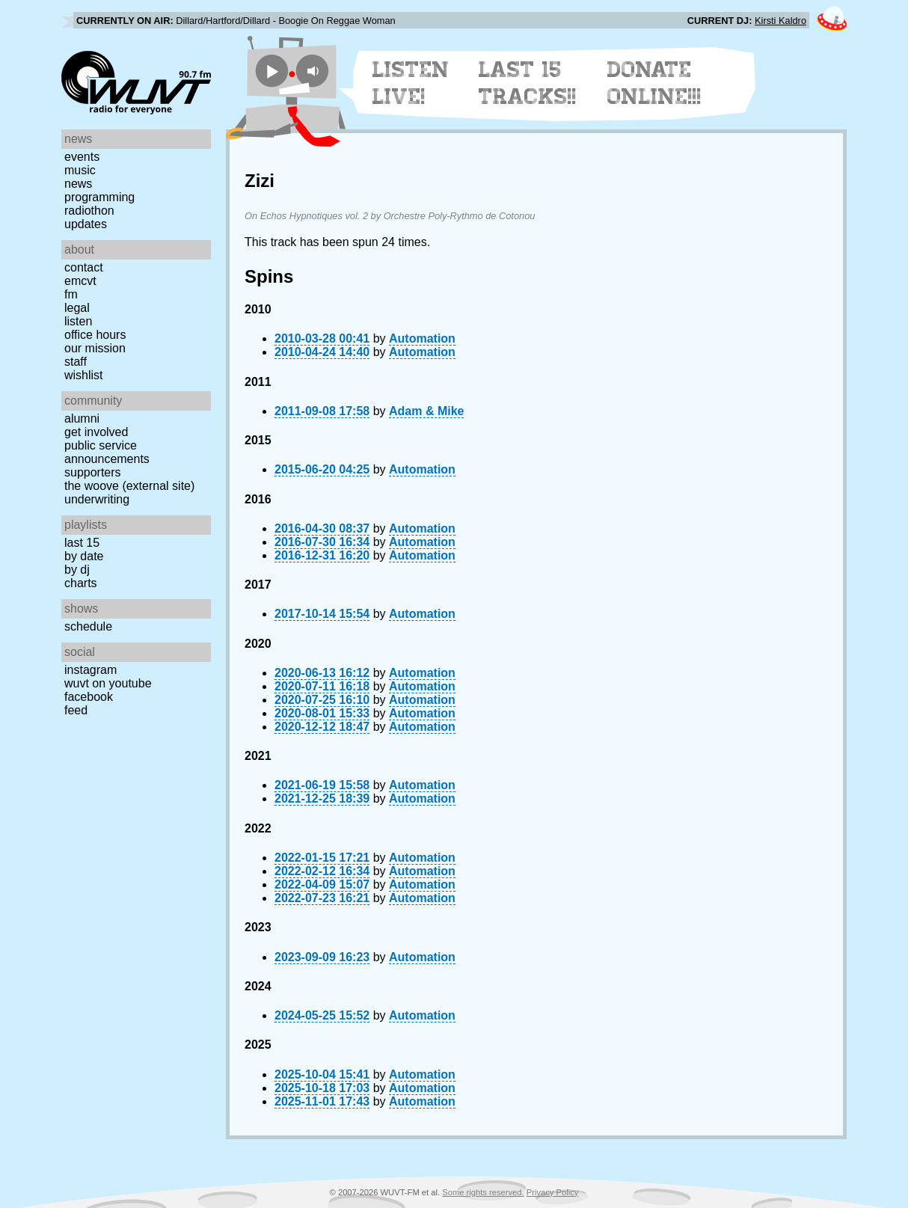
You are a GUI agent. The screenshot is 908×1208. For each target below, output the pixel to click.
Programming (99, 197)
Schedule (88, 626)
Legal (77, 307)
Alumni (81, 418)
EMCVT (80, 281)
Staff (75, 361)
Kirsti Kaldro (780, 20)
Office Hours (95, 334)
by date (83, 556)
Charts (80, 583)
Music (80, 170)
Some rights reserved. (483, 1192)
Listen (78, 321)
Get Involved (96, 432)
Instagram (90, 669)
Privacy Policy (553, 1192)
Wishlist (83, 375)
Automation (422, 338)
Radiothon (89, 210)
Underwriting (96, 499)
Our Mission (95, 348)
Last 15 (81, 542)
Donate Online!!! (654, 83)
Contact (83, 267)
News (78, 183)
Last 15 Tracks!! (528, 83)
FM (71, 294)
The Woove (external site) (129, 485)
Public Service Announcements (107, 452)
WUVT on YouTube (108, 683)
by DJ (77, 569)
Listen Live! (411, 83)
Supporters (92, 472)
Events (81, 156)
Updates (85, 224)
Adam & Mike (426, 411)
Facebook (88, 696)
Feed (76, 710)
